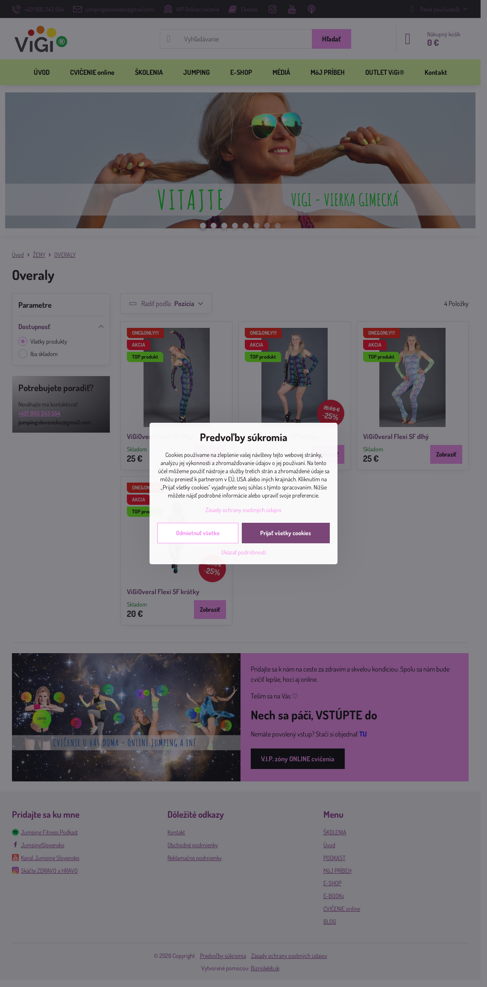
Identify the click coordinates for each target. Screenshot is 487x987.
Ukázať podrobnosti (243, 552)
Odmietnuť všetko (198, 532)
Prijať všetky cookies (285, 532)
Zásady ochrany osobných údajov (243, 509)
